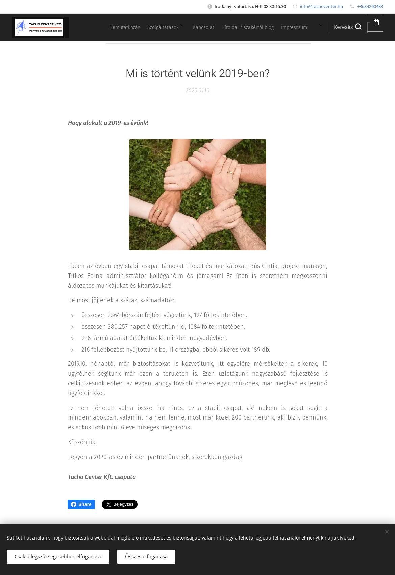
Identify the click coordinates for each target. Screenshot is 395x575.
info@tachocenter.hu (321, 6)
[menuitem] (237, 27)
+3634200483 (370, 6)
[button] (328, 27)
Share (81, 504)
